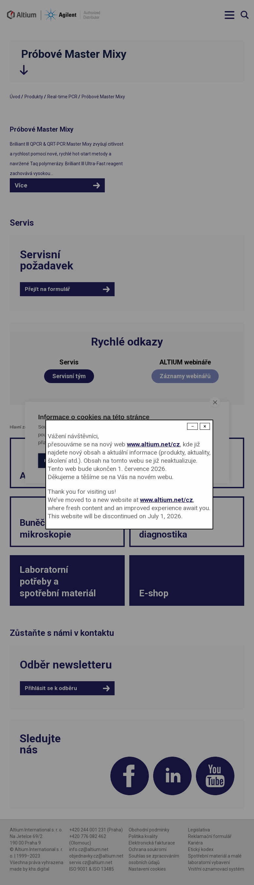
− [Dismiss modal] (192, 426)
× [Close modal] (204, 426)
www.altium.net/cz (153, 444)
